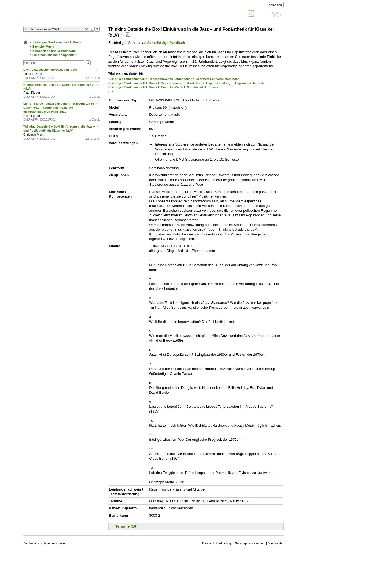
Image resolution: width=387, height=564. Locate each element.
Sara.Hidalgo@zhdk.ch (166, 43)
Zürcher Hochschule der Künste (44, 543)
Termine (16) (126, 526)
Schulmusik (195, 87)
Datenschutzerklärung (216, 543)
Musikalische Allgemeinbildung (208, 83)
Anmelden (275, 4)
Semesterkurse (171, 83)
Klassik (213, 87)
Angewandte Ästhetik (249, 83)
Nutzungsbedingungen (249, 543)
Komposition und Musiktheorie (54, 50)
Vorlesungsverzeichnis (63, 14)
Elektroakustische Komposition (54, 55)
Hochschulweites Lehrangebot (170, 78)
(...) (110, 91)
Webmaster (276, 543)
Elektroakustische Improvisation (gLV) (50, 69)
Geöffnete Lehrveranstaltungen (217, 78)
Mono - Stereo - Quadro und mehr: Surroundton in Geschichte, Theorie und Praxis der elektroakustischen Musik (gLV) (58, 107)
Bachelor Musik (43, 46)
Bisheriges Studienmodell (50, 42)
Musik (77, 42)
